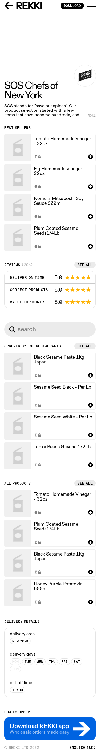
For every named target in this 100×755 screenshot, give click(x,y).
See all (85, 264)
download (72, 5)
